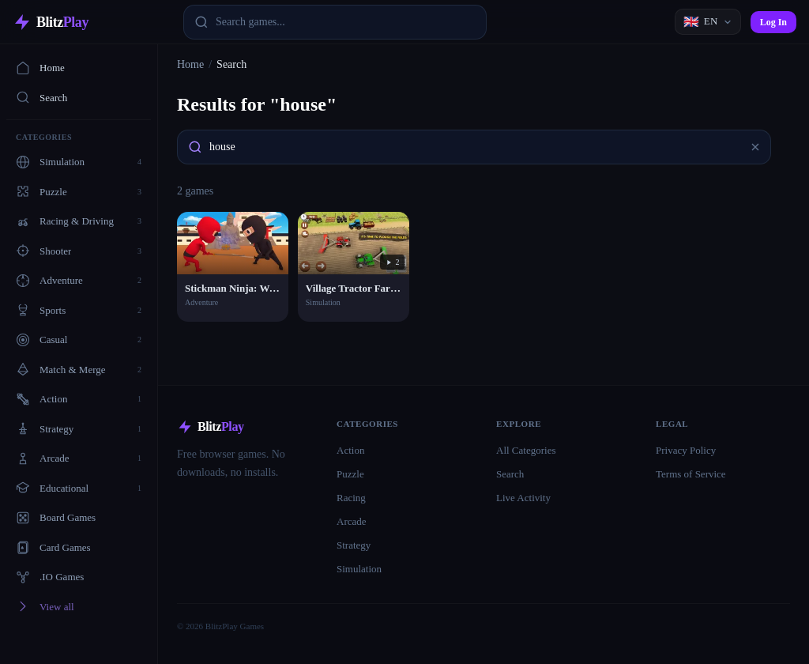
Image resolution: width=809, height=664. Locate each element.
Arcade (352, 521)
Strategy (354, 545)
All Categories (525, 450)
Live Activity (523, 498)
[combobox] (335, 22)
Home (40, 68)
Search (41, 97)
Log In (773, 22)
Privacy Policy (686, 450)
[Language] (708, 22)
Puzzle (350, 474)
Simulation (359, 569)
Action (350, 450)
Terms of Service (691, 474)
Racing (351, 498)
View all (45, 606)
